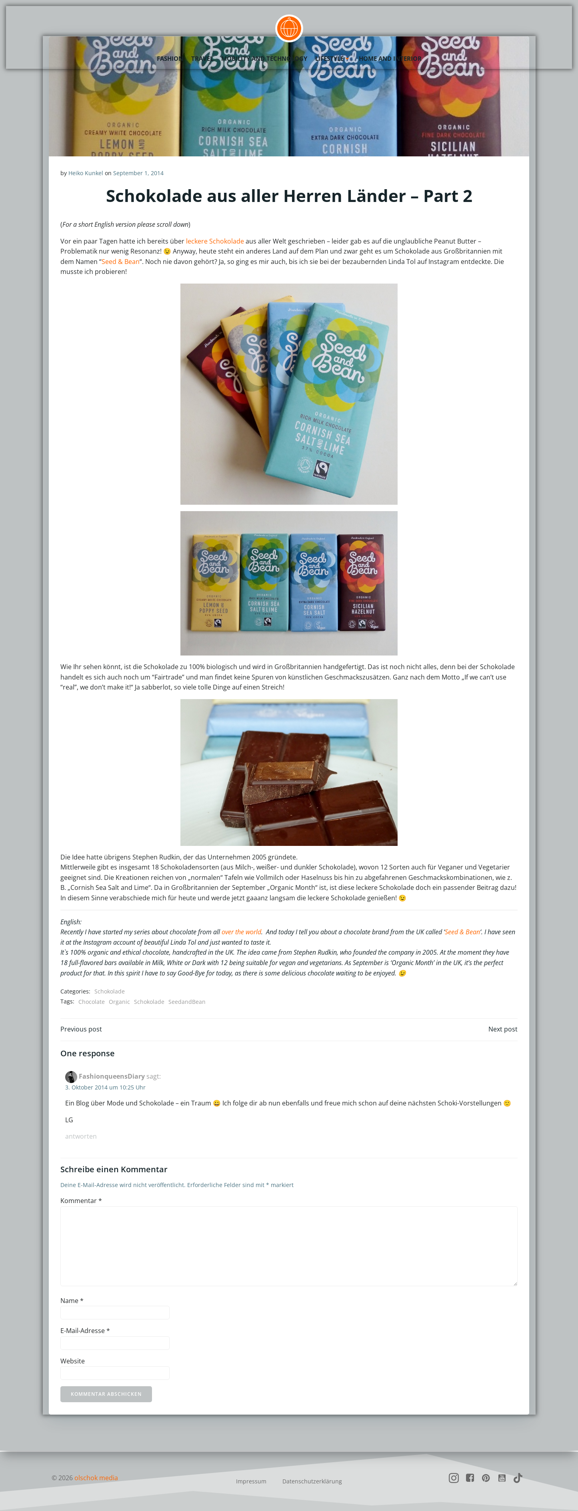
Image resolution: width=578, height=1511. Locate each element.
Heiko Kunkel (86, 173)
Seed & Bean (121, 261)
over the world (242, 931)
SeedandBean (187, 1001)
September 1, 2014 (139, 173)
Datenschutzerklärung (312, 1481)
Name (72, 1301)
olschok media (96, 1477)
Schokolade (110, 991)
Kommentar (81, 1201)
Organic (119, 1001)
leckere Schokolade (215, 241)
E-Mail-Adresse (85, 1331)
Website (73, 1361)
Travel (202, 58)
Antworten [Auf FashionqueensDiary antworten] (81, 1137)
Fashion (170, 58)
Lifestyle (333, 58)
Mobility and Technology (264, 58)
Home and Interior (390, 58)
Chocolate (92, 1001)
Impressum (251, 1481)
